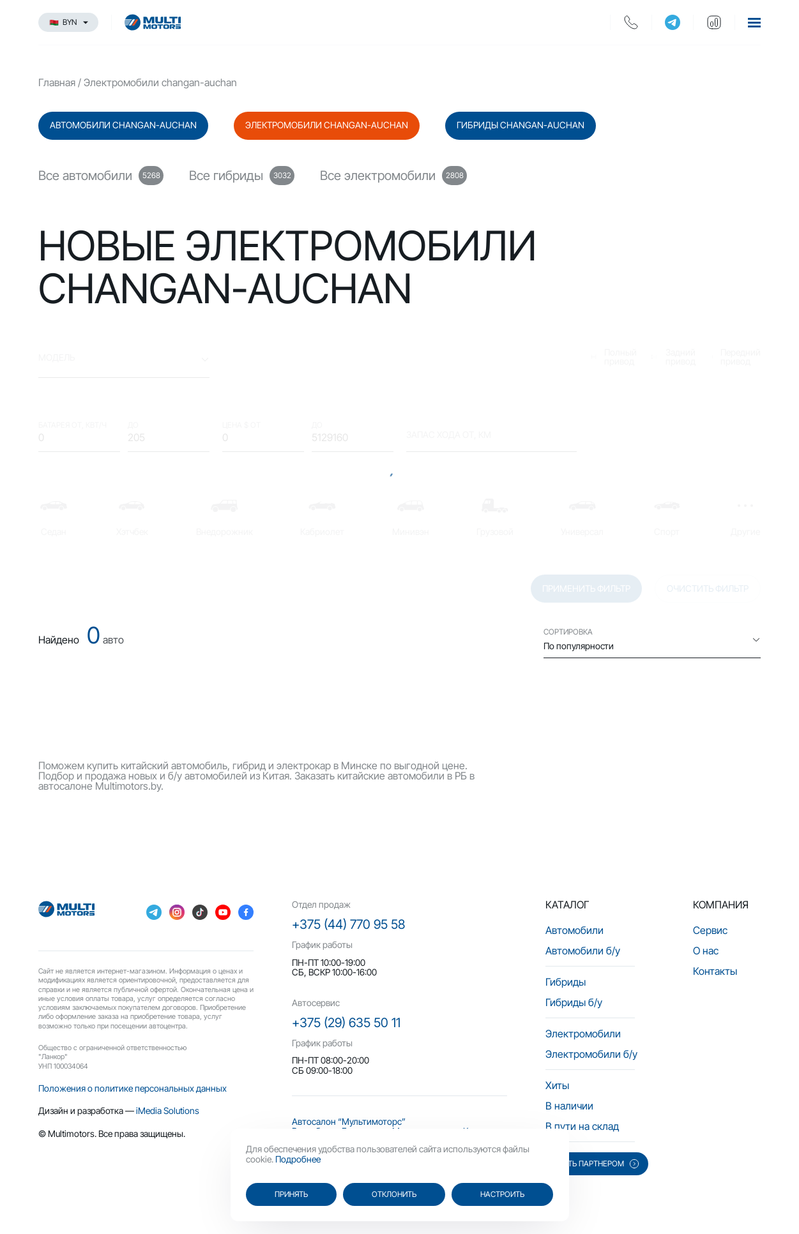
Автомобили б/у (582, 950)
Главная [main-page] (56, 82)
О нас (706, 950)
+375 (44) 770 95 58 (348, 924)
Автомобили (574, 930)
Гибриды (565, 982)
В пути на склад (582, 1126)
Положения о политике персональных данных (132, 1088)
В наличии (569, 1106)
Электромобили (583, 1033)
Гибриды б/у (573, 1002)
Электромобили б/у (591, 1054)
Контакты (715, 971)
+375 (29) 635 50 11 (346, 1022)
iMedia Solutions (167, 1110)
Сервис (710, 930)
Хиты (557, 1085)
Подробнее (298, 1159)
